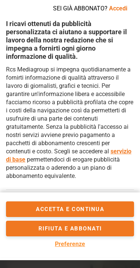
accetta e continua (70, 209)
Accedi (118, 8)
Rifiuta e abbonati (70, 228)
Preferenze (70, 244)
